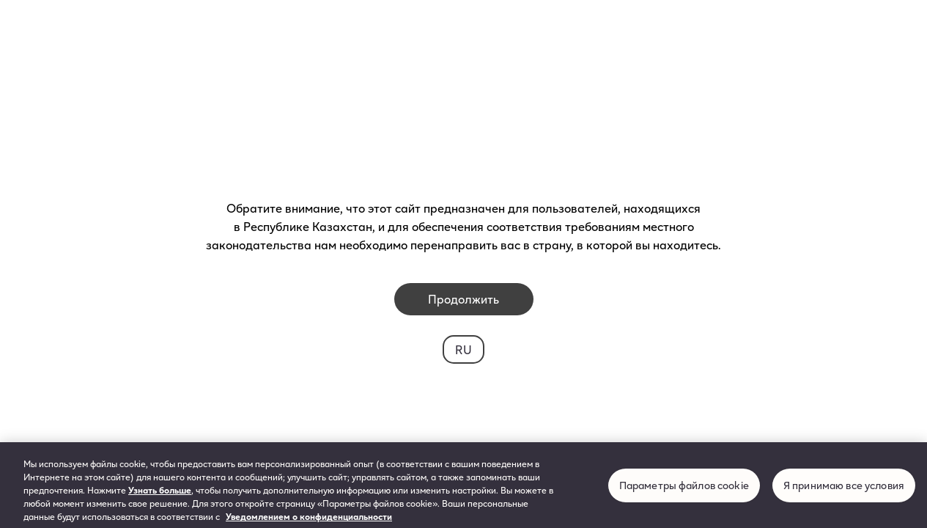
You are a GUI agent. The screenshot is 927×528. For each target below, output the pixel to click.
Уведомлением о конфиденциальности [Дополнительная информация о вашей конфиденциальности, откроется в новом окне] (309, 520)
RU (463, 349)
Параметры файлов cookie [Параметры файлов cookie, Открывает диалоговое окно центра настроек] (684, 488)
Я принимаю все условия (843, 488)
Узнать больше (159, 493)
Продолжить (463, 299)
